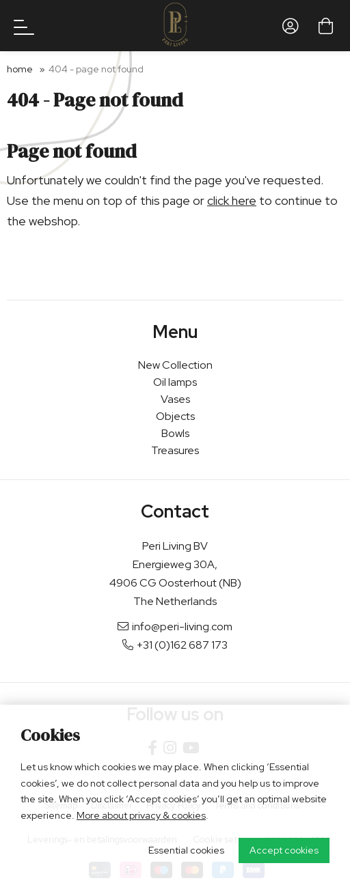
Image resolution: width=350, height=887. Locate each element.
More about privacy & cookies (141, 815)
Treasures (175, 450)
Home (20, 69)
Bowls (175, 433)
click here (231, 200)
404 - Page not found (96, 69)
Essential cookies (186, 850)
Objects (175, 416)
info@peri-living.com (175, 626)
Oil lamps (175, 382)
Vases (175, 399)
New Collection (175, 365)
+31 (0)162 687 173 (175, 645)
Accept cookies (284, 850)
